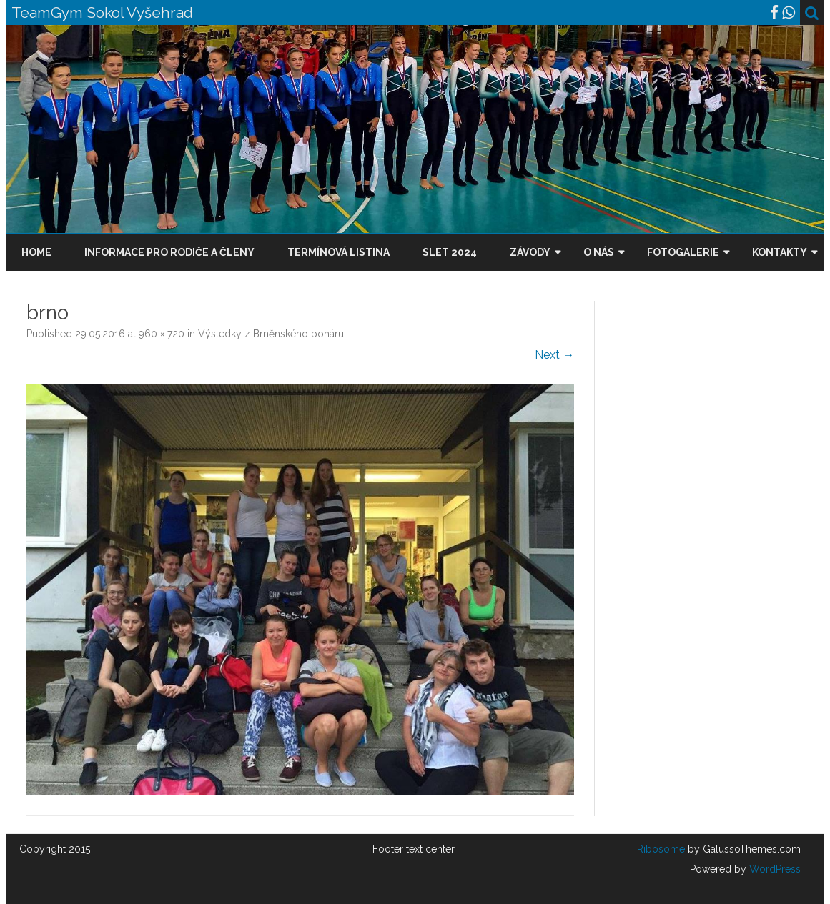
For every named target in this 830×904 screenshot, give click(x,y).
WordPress (773, 869)
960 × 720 (161, 333)
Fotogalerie (683, 252)
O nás (598, 252)
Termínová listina (338, 252)
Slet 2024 (450, 252)
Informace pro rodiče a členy (169, 252)
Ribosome (661, 849)
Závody (530, 252)
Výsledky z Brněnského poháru (271, 333)
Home (36, 252)
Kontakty (779, 252)
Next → (554, 355)
